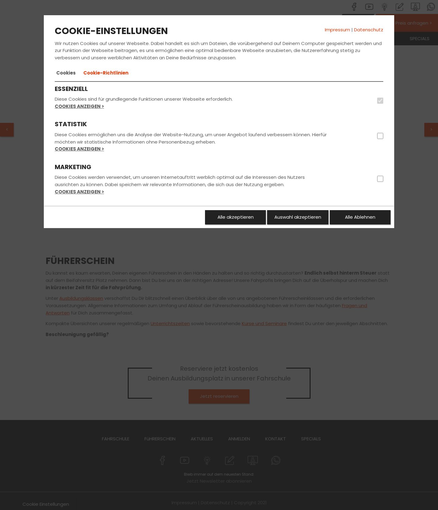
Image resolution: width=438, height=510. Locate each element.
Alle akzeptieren (235, 217)
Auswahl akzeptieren (297, 217)
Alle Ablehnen (360, 217)
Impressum (337, 29)
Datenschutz (368, 29)
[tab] (66, 73)
